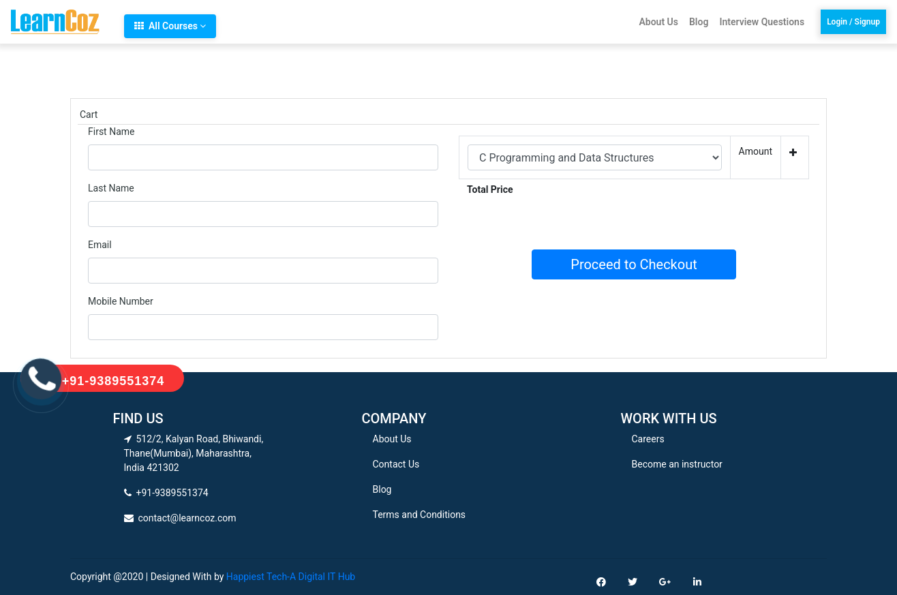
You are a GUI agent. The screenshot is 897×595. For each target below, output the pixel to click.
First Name (111, 131)
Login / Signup (853, 22)
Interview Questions (761, 21)
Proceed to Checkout (634, 264)
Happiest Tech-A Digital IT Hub (290, 576)
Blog (698, 21)
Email (100, 244)
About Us (658, 21)
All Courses (170, 25)
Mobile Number (120, 301)
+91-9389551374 (113, 381)
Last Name (111, 188)
